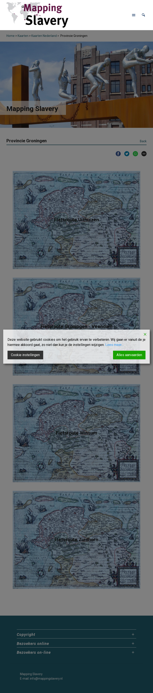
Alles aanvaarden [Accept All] (129, 355)
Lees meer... (114, 345)
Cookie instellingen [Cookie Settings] (25, 355)
